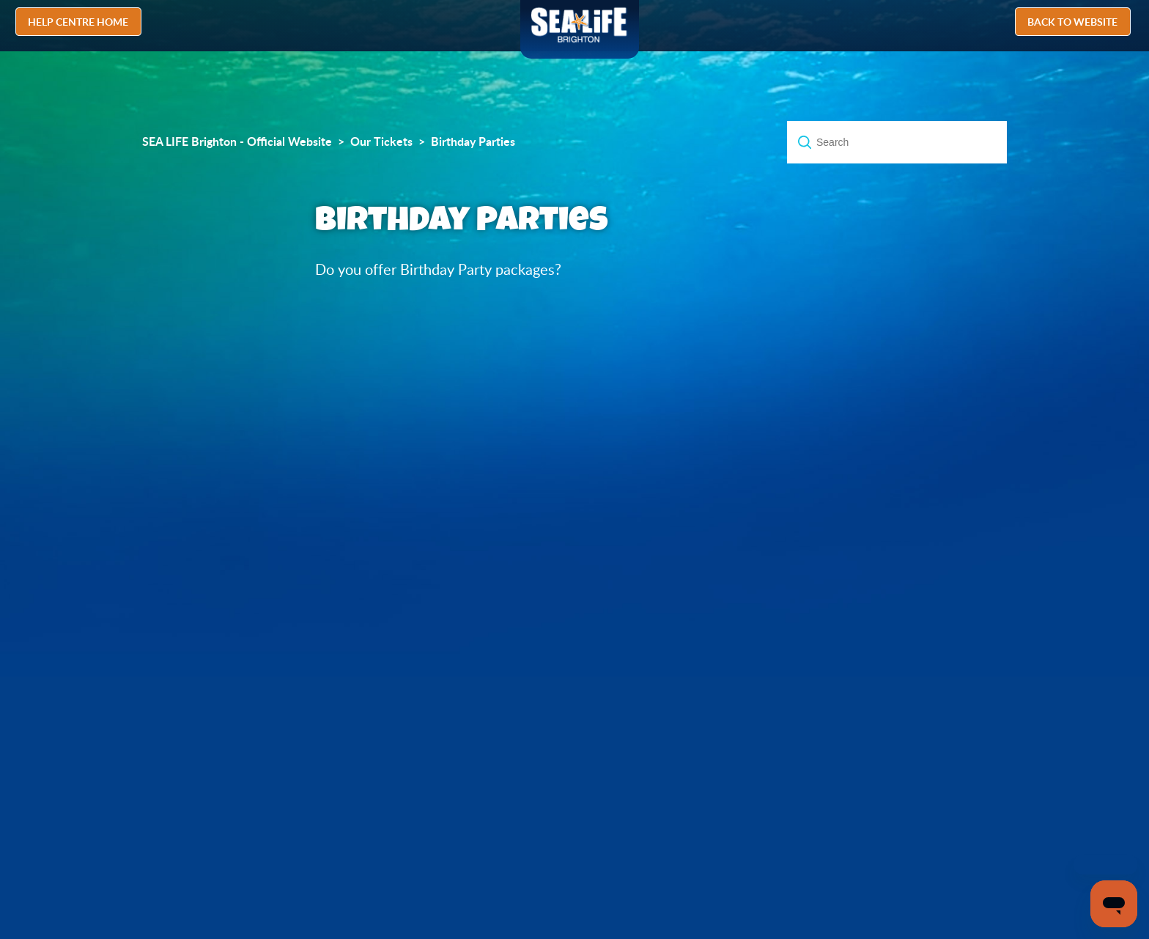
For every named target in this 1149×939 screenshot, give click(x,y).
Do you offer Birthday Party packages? (438, 269)
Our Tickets (381, 141)
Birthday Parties (473, 141)
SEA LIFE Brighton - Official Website (237, 141)
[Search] (897, 142)
